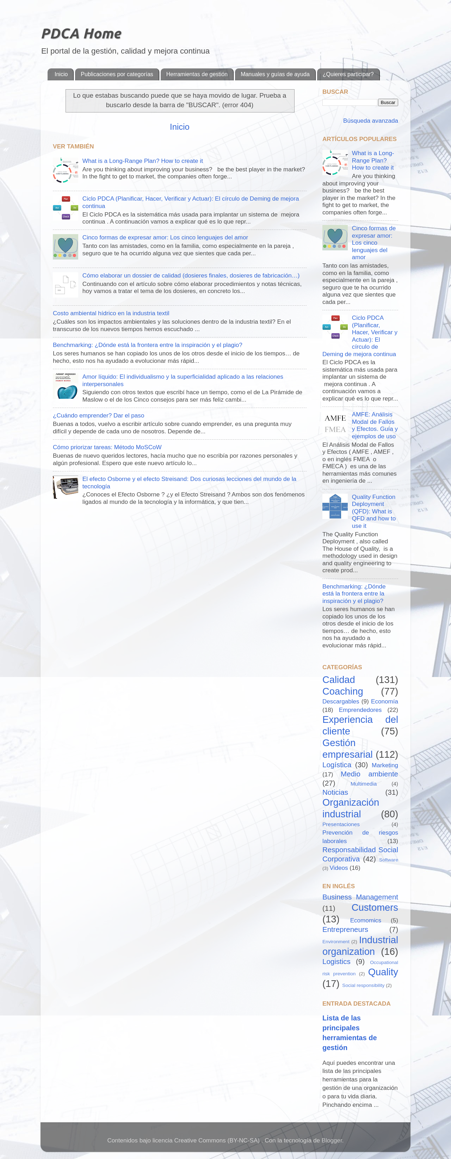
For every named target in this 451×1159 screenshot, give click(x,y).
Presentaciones (341, 824)
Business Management (360, 897)
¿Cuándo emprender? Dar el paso (98, 415)
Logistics (336, 961)
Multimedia (364, 784)
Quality (383, 971)
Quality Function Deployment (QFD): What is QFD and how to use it (374, 511)
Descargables (340, 701)
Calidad (338, 679)
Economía (384, 701)
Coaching (342, 691)
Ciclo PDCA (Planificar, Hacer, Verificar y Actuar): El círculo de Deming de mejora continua (359, 336)
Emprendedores (360, 710)
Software (388, 859)
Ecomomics (365, 920)
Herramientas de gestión (197, 74)
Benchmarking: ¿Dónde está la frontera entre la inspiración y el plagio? (147, 345)
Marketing (385, 765)
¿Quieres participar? (348, 74)
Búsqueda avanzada (369, 120)
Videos (339, 868)
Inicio (61, 74)
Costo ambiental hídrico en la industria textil (111, 313)
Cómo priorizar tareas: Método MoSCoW (107, 447)
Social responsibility (363, 985)
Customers (375, 907)
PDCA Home (81, 33)
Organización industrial (350, 808)
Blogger (332, 1140)
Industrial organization (360, 945)
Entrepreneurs (345, 929)
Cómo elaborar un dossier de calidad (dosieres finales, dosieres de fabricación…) (191, 275)
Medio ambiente (369, 774)
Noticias (335, 792)
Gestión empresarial (347, 748)
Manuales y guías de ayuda (275, 74)
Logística (336, 765)
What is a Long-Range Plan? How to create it (142, 161)
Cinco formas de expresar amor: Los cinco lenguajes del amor (165, 237)
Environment (336, 941)
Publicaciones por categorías (117, 74)
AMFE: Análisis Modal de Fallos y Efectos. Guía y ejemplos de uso (375, 425)
